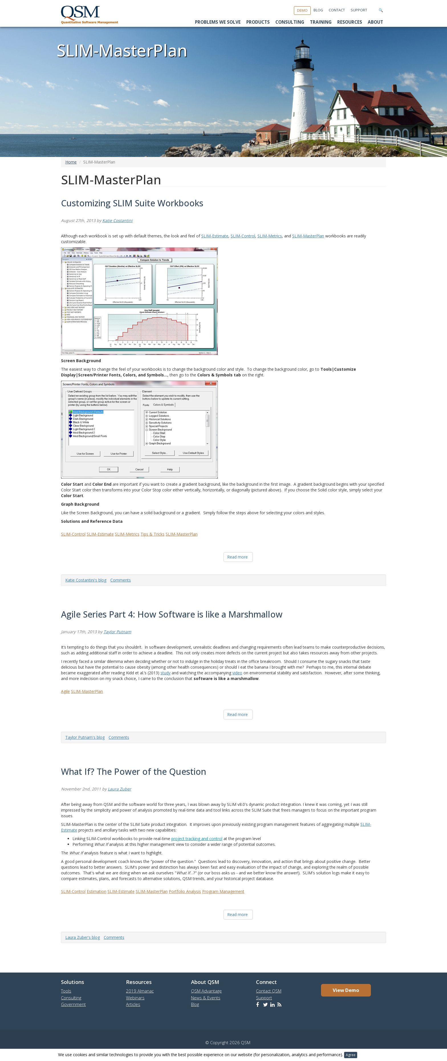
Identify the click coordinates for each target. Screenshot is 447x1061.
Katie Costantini (117, 220)
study (165, 672)
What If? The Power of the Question (133, 771)
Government (73, 1004)
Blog (318, 10)
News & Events (205, 998)
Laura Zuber (119, 789)
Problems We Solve (218, 22)
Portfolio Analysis (185, 891)
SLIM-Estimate (214, 236)
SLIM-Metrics (269, 236)
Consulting (289, 22)
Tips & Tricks (152, 534)
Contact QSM (268, 991)
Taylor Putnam (117, 631)
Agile (65, 691)
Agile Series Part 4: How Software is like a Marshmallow (172, 614)
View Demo (346, 990)
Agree (350, 1054)
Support (359, 10)
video (237, 672)
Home (71, 162)
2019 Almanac (140, 991)
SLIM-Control (243, 236)
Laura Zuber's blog (82, 937)
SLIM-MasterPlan (308, 236)
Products (258, 22)
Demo (302, 10)
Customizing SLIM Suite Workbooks (132, 203)
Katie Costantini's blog (85, 580)
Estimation (96, 891)
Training (321, 22)
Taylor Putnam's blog (85, 737)
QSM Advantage (206, 991)
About (375, 22)
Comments (120, 580)
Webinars (135, 998)
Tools (66, 991)
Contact (337, 10)
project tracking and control (196, 838)
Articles (133, 1004)
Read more (237, 557)
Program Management (223, 891)
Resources (349, 22)
